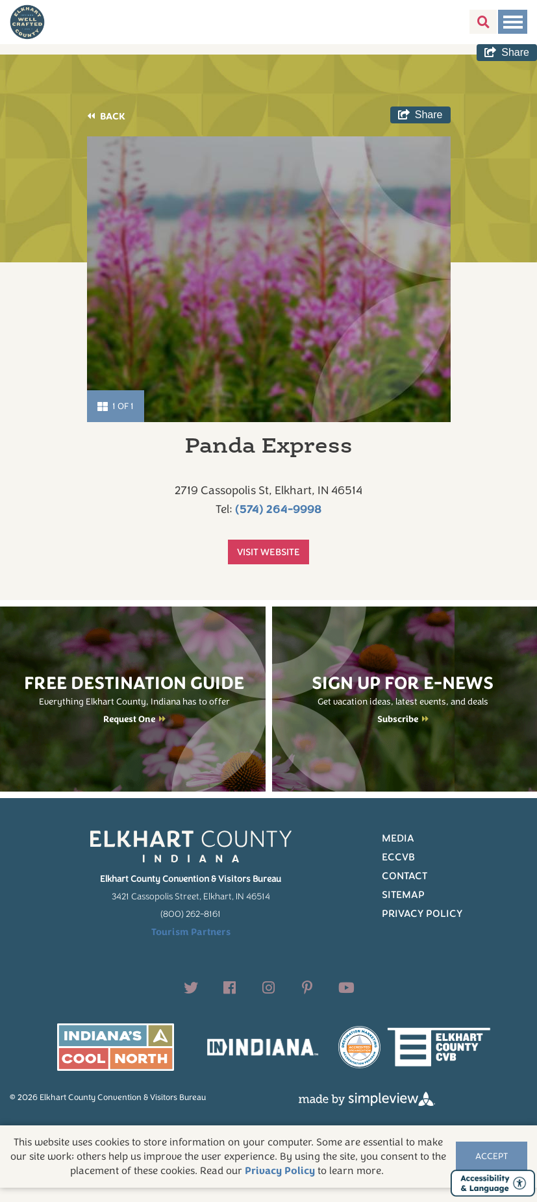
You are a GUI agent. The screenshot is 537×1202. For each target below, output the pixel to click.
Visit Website (268, 551)
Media (398, 838)
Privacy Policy (422, 914)
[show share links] (507, 52)
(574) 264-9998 (278, 509)
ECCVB (398, 857)
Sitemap (403, 895)
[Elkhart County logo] (134, 22)
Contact (404, 876)
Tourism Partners (191, 931)
